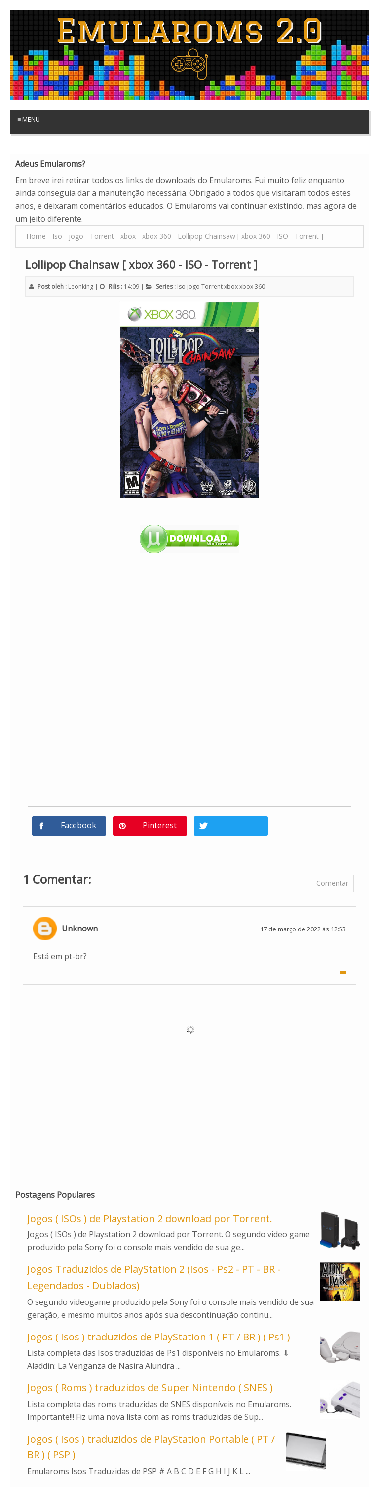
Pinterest (160, 825)
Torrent (212, 286)
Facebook (78, 825)
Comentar (332, 883)
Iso (181, 286)
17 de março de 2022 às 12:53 (303, 929)
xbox (231, 286)
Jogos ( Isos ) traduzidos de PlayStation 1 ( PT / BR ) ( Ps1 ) (158, 1336)
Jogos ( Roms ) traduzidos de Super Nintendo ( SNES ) (150, 1387)
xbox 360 (252, 286)
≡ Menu (28, 119)
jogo (193, 286)
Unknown (80, 928)
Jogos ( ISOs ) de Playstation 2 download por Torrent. (149, 1218)
